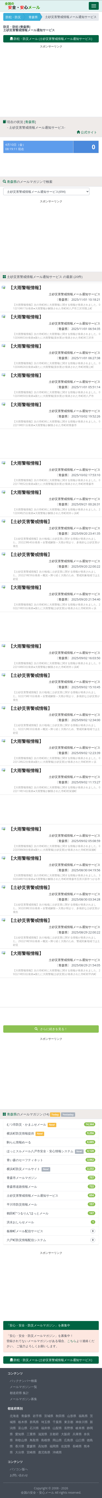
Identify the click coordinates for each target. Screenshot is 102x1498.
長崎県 (77, 1446)
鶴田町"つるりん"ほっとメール (51, 1213)
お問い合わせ (19, 1475)
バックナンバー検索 (23, 1381)
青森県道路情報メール (51, 1187)
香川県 (19, 1446)
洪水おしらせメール (51, 1222)
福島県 (83, 1416)
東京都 (68, 1422)
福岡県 (54, 1446)
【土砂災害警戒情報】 (30, 521)
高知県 (42, 1446)
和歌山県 (21, 1440)
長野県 (68, 1428)
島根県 (45, 1440)
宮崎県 (31, 1452)
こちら (71, 1341)
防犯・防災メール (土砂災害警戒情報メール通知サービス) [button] (51, 39)
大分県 (19, 1452)
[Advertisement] (51, 80)
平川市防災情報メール (51, 1204)
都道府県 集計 (19, 1393)
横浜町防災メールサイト (51, 1169)
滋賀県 (42, 1434)
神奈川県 (82, 1422)
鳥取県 (34, 1440)
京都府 (54, 1434)
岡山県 (57, 1440)
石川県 (34, 1428)
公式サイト (87, 132)
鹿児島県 (44, 1452)
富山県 (22, 1428)
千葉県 (57, 1422)
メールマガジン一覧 (23, 1387)
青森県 (33, 17)
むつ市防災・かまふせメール (51, 1124)
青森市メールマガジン (51, 1178)
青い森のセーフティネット (51, 1160)
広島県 (68, 1440)
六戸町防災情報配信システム (51, 1240)
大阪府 (65, 1434)
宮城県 (48, 1416)
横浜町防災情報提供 (51, 1133)
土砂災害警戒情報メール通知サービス (74, 294)
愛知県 (19, 1434)
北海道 (14, 1416)
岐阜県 (80, 1428)
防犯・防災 (13, 17)
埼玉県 (45, 1422)
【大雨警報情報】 (26, 288)
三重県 (31, 1434)
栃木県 (22, 1422)
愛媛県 (31, 1446)
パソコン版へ (19, 1469)
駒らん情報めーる (51, 1142)
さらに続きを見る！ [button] (51, 1029)
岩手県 (37, 1416)
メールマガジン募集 (23, 1399)
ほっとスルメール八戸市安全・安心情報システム (51, 1151)
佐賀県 (65, 1446)
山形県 (71, 1416)
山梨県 (57, 1428)
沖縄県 (57, 1452)
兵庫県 (77, 1434)
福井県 (45, 1428)
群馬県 (34, 1422)
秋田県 (60, 1416)
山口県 (80, 1440)
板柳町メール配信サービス (51, 1231)
